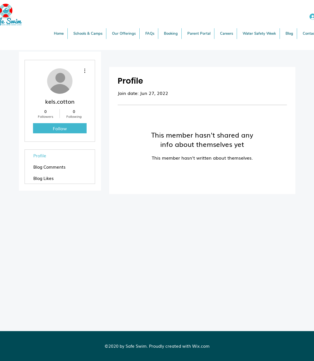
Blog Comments (49, 167)
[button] (124, 33)
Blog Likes (43, 178)
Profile (39, 155)
